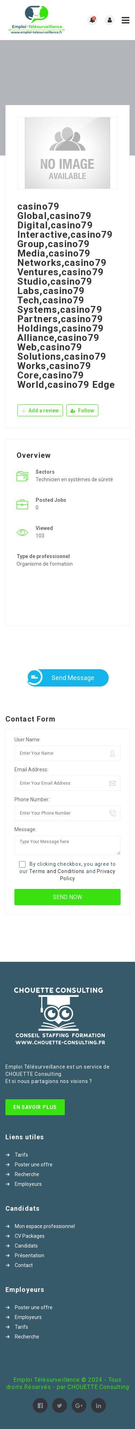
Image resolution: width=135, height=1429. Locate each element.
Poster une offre (34, 1164)
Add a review (40, 410)
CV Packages (30, 1236)
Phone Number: (32, 799)
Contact (24, 1265)
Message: (25, 829)
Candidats (26, 1246)
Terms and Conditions (57, 871)
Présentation (29, 1255)
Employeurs (28, 1184)
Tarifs (21, 1155)
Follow (82, 410)
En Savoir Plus (35, 1107)
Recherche (27, 1174)
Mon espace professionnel (45, 1226)
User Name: (27, 739)
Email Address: (31, 769)
